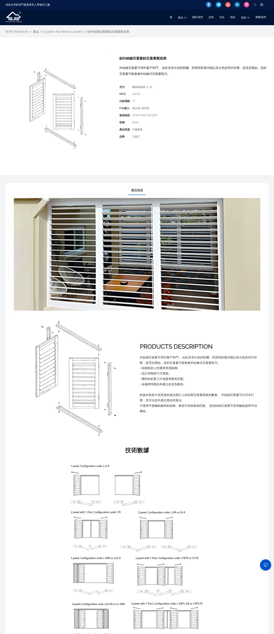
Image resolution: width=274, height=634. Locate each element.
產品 (36, 31)
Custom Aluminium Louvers (63, 31)
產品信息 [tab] (137, 190)
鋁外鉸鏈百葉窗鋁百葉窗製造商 (108, 31)
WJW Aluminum (16, 31)
